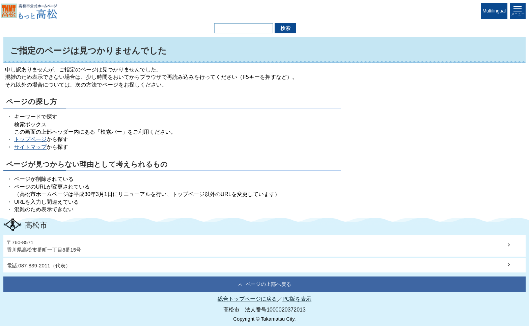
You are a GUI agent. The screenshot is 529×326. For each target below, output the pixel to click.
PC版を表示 (296, 299)
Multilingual (494, 10)
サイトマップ (30, 147)
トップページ (30, 139)
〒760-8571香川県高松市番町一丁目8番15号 (44, 245)
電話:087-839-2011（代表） (39, 265)
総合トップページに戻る (247, 299)
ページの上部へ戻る (268, 284)
